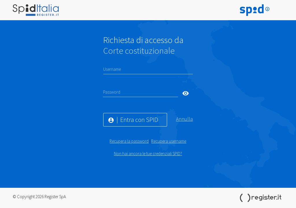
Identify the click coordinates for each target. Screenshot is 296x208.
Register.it (261, 198)
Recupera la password (129, 141)
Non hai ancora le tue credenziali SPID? (148, 153)
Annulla (184, 119)
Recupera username (168, 141)
